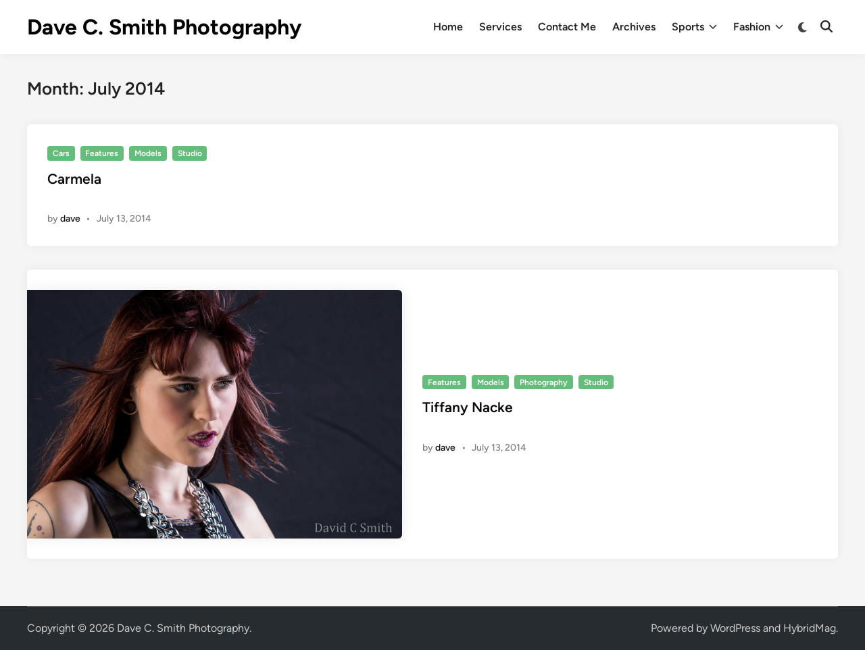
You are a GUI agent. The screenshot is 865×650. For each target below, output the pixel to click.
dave (70, 218)
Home (448, 26)
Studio (190, 153)
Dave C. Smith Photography (164, 27)
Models (148, 153)
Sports (694, 27)
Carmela (74, 178)
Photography (544, 382)
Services (500, 26)
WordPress (735, 628)
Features (101, 153)
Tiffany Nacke (467, 407)
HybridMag (809, 628)
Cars (61, 153)
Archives (634, 26)
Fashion (758, 27)
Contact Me (567, 26)
